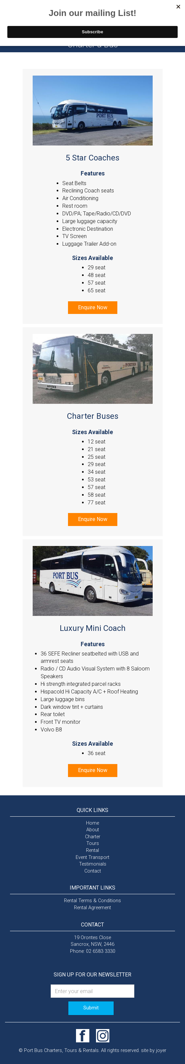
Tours (92, 843)
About (92, 830)
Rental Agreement (92, 908)
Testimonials (92, 864)
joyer (161, 1050)
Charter (92, 837)
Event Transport (92, 857)
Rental (92, 850)
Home (92, 823)
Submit (91, 1008)
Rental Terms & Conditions (92, 901)
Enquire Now (92, 307)
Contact (92, 871)
